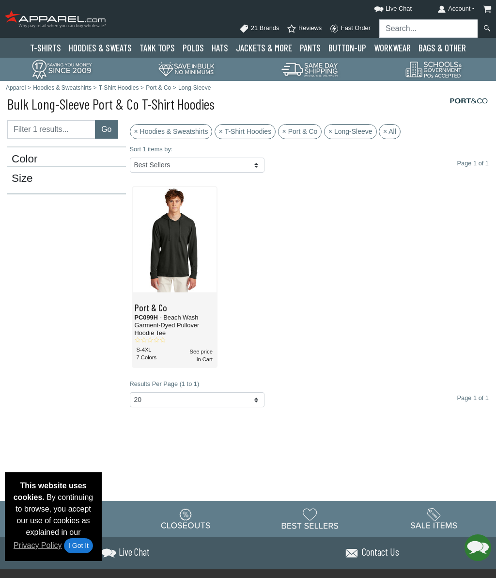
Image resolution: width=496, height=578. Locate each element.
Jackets (264, 47)
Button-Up (347, 47)
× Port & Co (300, 131)
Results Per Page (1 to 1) (165, 383)
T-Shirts (45, 47)
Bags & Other (442, 47)
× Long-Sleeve (350, 131)
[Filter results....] (51, 129)
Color (25, 159)
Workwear (392, 47)
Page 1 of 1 (473, 397)
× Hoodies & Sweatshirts (171, 131)
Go (106, 129)
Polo (193, 47)
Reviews (304, 28)
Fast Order (350, 28)
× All (389, 131)
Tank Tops (157, 47)
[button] (384, 7)
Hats (220, 47)
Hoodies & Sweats (100, 47)
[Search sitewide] (428, 28)
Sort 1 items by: (151, 149)
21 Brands (259, 28)
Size (22, 178)
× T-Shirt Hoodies (245, 131)
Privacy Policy (38, 545)
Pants (310, 47)
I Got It (78, 545)
